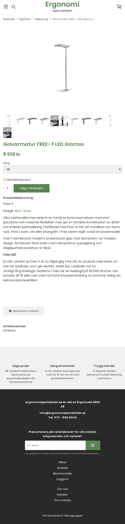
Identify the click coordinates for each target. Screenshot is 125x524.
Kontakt (62, 468)
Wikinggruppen (73, 515)
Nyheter (62, 495)
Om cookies (62, 500)
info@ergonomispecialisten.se (62, 413)
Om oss (62, 489)
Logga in (62, 479)
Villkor (62, 462)
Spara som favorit (24, 311)
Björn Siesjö (23, 211)
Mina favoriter (62, 473)
